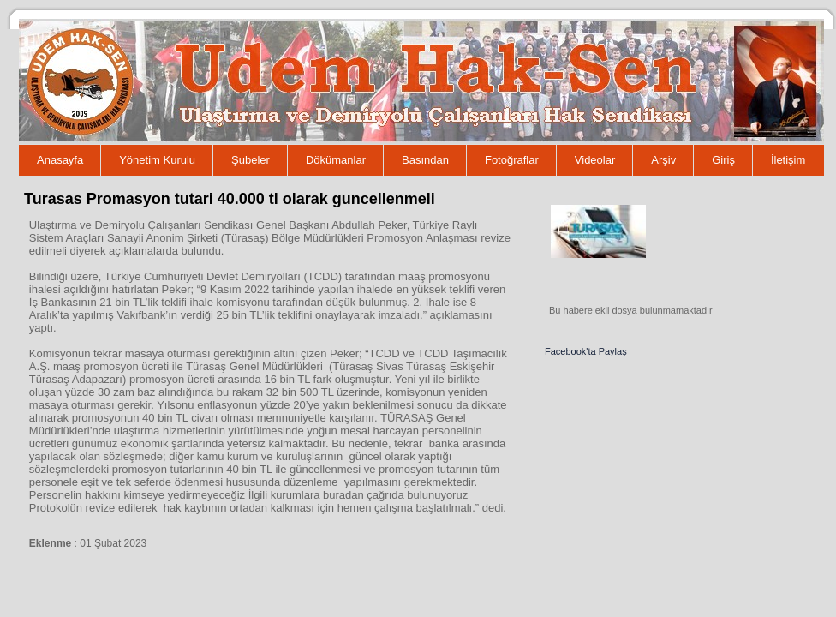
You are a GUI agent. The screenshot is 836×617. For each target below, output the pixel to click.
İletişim (788, 159)
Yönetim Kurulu (157, 159)
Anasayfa (60, 159)
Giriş (723, 159)
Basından (425, 159)
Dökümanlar (336, 159)
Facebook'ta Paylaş (586, 351)
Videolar (595, 159)
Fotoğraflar (512, 159)
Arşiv (663, 159)
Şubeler (250, 159)
